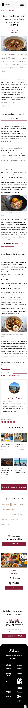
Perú (21, 514)
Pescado (4, 519)
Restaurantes (11, 10)
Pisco (2, 148)
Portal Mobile (14, 519)
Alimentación (5, 504)
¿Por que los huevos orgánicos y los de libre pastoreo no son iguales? (7, 447)
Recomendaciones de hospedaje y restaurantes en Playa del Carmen (20, 471)
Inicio (3, 10)
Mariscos (14, 514)
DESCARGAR (14, 588)
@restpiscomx (6, 369)
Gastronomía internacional (9, 509)
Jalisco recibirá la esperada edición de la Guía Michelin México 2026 (6, 471)
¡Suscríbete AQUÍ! (14, 636)
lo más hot (5, 514)
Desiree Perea (15, 30)
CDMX (14, 504)
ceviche (22, 504)
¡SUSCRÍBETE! (14, 544)
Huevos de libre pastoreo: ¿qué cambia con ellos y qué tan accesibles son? (19, 448)
